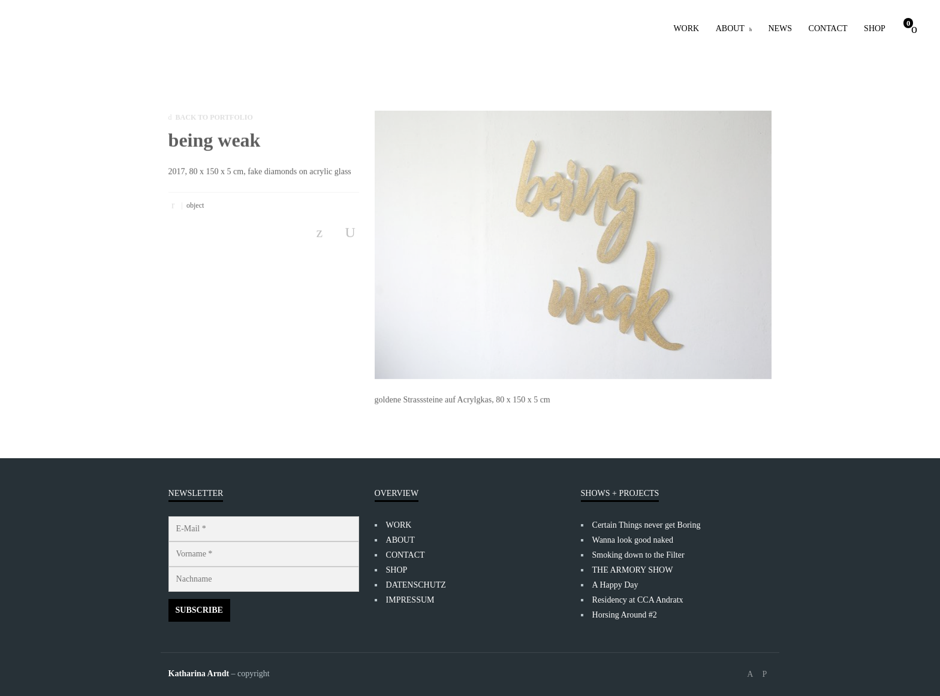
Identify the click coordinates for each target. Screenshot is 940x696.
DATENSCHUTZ (416, 584)
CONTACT (828, 28)
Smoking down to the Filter (638, 554)
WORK (686, 28)
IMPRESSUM (410, 599)
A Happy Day (615, 584)
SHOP (874, 28)
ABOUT (730, 28)
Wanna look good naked (632, 539)
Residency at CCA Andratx (637, 599)
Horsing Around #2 (624, 614)
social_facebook (750, 674)
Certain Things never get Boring (646, 525)
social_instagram (764, 674)
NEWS (780, 28)
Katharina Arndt (199, 673)
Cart (908, 23)
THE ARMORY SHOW (632, 569)
